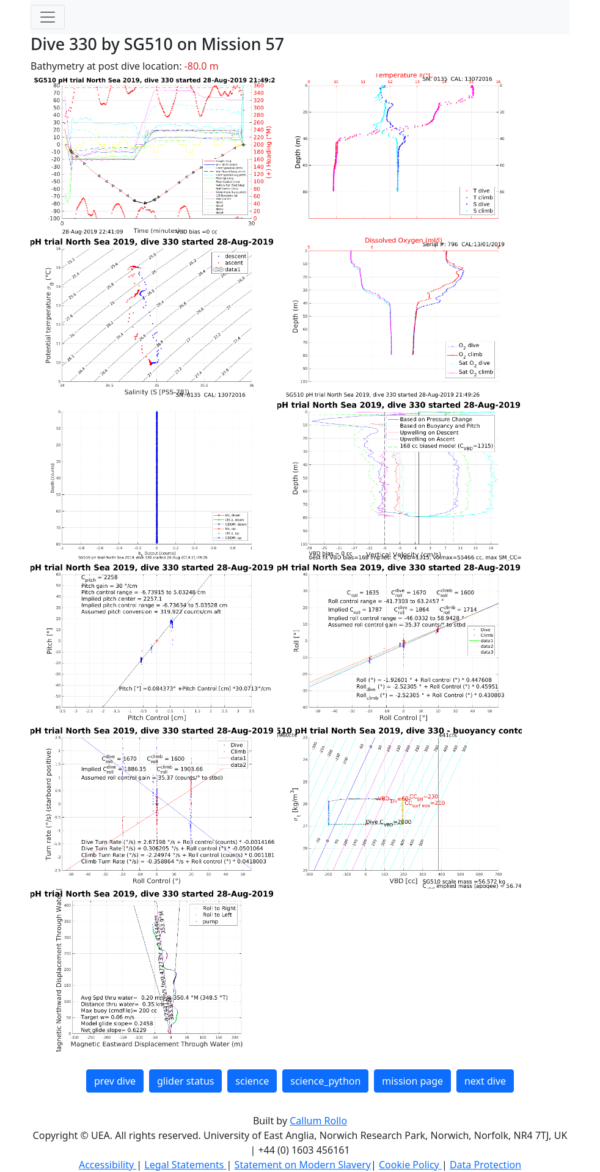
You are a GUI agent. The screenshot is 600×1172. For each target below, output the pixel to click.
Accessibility (107, 1164)
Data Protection (485, 1164)
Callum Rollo (318, 1120)
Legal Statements (185, 1164)
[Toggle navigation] (48, 17)
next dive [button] (485, 1081)
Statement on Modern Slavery (303, 1164)
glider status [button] (185, 1081)
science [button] (252, 1081)
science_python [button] (325, 1081)
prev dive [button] (115, 1081)
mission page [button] (412, 1081)
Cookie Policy (410, 1164)
